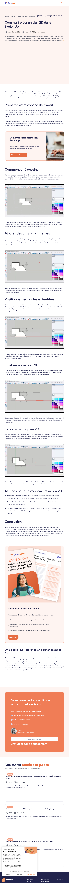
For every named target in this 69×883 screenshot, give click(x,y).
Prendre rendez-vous (34, 739)
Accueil (7, 16)
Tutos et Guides (39, 16)
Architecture (22, 16)
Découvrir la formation (18, 155)
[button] (3, 3)
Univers (13, 16)
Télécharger (13, 637)
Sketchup (32, 16)
